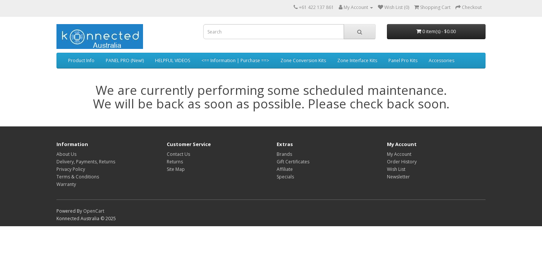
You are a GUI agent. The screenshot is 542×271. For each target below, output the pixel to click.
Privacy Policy (70, 169)
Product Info (81, 60)
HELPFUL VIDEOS (172, 60)
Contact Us (178, 154)
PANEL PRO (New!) (125, 60)
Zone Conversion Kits (303, 60)
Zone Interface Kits (357, 60)
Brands (284, 154)
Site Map (176, 169)
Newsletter (398, 177)
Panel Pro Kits (402, 60)
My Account (399, 154)
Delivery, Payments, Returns (85, 161)
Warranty (66, 184)
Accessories (441, 60)
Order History (402, 161)
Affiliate (285, 169)
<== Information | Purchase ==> (235, 60)
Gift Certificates (293, 161)
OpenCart (93, 211)
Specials (285, 177)
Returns (175, 161)
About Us (66, 154)
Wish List (396, 169)
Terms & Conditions (77, 177)
